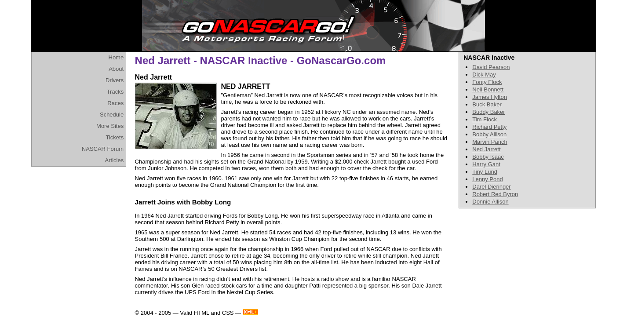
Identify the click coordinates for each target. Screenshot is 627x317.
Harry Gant (486, 164)
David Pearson (491, 67)
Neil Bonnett (487, 89)
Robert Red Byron (495, 194)
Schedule (112, 114)
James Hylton (489, 97)
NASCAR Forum (103, 149)
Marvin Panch (489, 141)
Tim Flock (484, 119)
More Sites (110, 126)
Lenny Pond (487, 179)
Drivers (115, 80)
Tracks (115, 91)
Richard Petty (489, 127)
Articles (114, 160)
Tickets (115, 137)
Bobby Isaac (488, 156)
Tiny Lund (484, 171)
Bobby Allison (489, 134)
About (116, 69)
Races (115, 103)
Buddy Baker (488, 112)
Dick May (484, 74)
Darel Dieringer (491, 186)
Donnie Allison (490, 201)
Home (116, 57)
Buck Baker (486, 104)
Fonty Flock (487, 82)
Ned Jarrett (486, 149)
